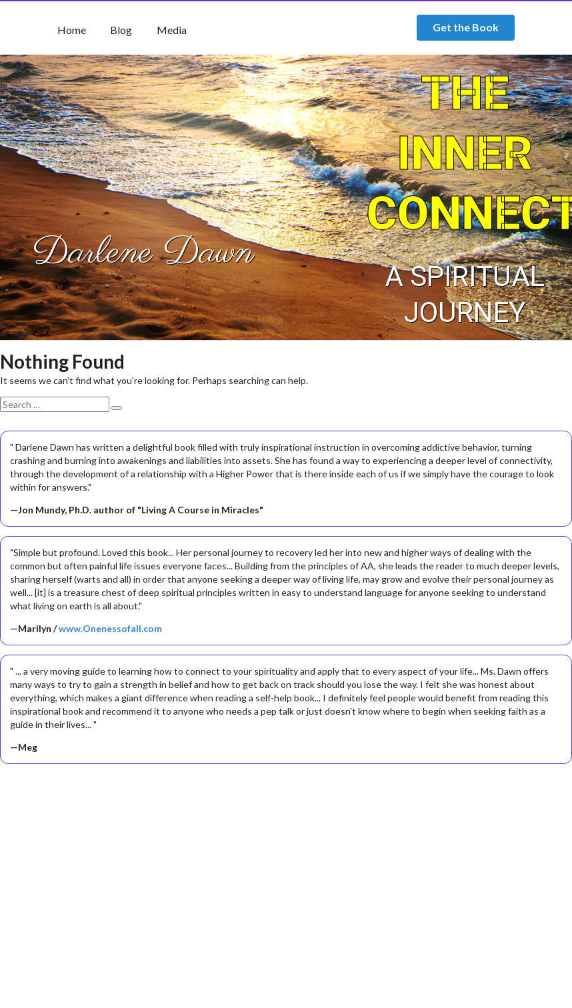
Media (172, 29)
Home (71, 29)
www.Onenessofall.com (110, 628)
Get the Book (466, 27)
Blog (121, 29)
